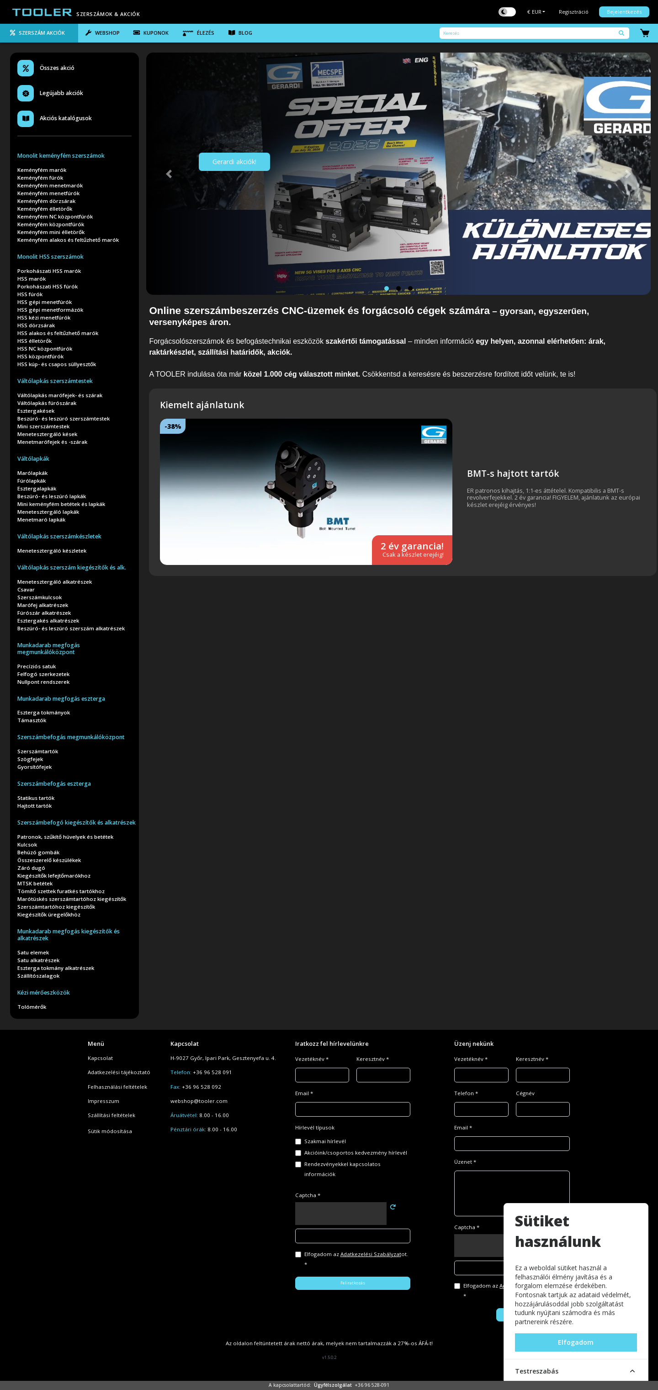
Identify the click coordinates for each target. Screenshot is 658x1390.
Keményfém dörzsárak (46, 200)
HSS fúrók (29, 294)
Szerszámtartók (37, 751)
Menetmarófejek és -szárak (52, 441)
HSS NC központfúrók (44, 348)
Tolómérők (31, 1006)
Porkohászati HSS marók (49, 270)
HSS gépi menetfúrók (44, 301)
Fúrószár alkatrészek (44, 612)
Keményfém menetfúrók (48, 193)
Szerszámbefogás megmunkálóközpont (71, 737)
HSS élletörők (34, 340)
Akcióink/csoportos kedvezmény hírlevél (355, 1152)
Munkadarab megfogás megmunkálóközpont (48, 648)
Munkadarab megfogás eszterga (61, 699)
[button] (168, 174)
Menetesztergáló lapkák (48, 511)
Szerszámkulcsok (39, 597)
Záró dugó (31, 867)
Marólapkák (32, 472)
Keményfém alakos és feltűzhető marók (68, 239)
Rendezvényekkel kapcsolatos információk (342, 1169)
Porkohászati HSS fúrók (47, 286)
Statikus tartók (35, 797)
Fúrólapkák (31, 480)
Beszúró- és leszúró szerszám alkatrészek (71, 628)
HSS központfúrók (40, 356)
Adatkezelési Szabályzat (370, 1254)
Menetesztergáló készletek (51, 550)
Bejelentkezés (624, 11)
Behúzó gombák (38, 852)
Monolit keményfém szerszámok (61, 156)
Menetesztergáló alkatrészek (54, 581)
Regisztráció (574, 11)
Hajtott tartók (34, 805)
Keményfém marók (41, 169)
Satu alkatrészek (38, 960)
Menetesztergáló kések (47, 434)
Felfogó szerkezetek (43, 674)
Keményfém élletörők (44, 208)
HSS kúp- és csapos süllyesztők (56, 364)
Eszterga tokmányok (43, 712)
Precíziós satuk (36, 666)
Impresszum (103, 1100)
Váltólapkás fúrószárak (46, 402)
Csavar (26, 589)
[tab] (39, 33)
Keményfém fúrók (40, 177)
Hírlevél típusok (314, 1127)
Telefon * (466, 1093)
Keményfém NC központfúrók (55, 216)
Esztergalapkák (36, 488)
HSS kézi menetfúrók (43, 317)
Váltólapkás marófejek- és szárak (59, 395)
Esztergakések (35, 410)
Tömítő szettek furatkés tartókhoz (61, 891)
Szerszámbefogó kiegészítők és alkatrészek (76, 822)
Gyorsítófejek (34, 766)
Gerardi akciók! (234, 161)
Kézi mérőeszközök (43, 992)
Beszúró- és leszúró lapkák (51, 496)
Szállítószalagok (38, 975)
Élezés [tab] (198, 33)
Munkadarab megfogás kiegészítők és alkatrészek (68, 934)
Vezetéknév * (312, 1058)
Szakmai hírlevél (325, 1141)
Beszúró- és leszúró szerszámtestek (63, 418)
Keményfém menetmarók (50, 185)
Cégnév (525, 1093)
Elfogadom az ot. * (356, 1259)
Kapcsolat (100, 1057)
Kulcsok (27, 844)
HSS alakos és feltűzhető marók (57, 333)
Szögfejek (30, 759)
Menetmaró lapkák (41, 519)
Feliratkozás (352, 1283)
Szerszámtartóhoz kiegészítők (56, 906)
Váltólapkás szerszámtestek (55, 381)
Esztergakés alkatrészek (48, 620)
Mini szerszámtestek (43, 426)
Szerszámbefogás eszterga (54, 784)
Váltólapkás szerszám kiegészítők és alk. (71, 567)
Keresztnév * (372, 1058)
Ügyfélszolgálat (333, 1385)
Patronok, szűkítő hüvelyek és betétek (65, 836)
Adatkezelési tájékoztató (119, 1072)
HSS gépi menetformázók (50, 309)
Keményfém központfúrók (50, 224)
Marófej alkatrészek (42, 605)
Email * (304, 1093)
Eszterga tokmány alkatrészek (55, 967)
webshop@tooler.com (199, 1100)
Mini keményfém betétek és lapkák (61, 504)
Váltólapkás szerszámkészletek (59, 536)
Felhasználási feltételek (117, 1086)
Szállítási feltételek (111, 1115)
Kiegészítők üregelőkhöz (48, 914)
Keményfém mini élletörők (51, 232)
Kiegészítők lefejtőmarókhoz (53, 875)
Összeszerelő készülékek (49, 860)
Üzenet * (465, 1161)
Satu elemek (33, 952)
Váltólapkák (33, 459)
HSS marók (31, 278)
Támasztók (31, 720)
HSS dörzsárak (36, 325)
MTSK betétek (35, 883)
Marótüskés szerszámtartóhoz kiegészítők (71, 898)
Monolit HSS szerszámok (50, 257)
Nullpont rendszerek (43, 681)
